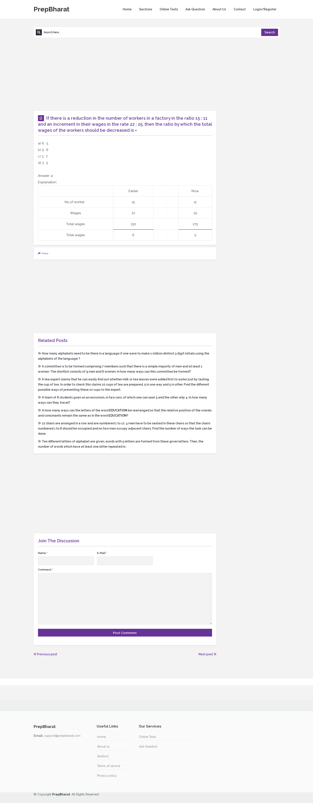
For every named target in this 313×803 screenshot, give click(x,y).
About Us (219, 9)
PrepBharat (51, 9)
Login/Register (264, 9)
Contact (240, 9)
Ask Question (195, 9)
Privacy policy (107, 775)
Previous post (45, 654)
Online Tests (169, 9)
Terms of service (108, 765)
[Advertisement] (156, 74)
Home (127, 9)
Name (43, 553)
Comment (45, 569)
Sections (145, 9)
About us (103, 746)
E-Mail (102, 553)
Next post (207, 654)
